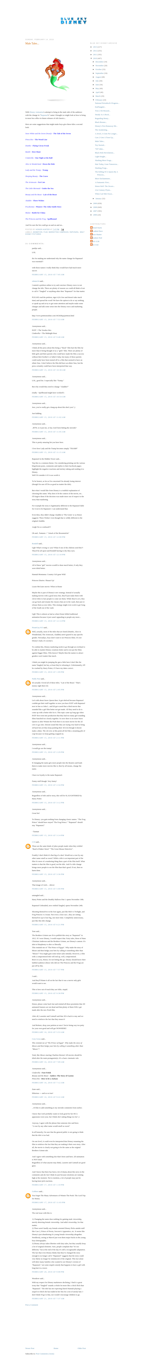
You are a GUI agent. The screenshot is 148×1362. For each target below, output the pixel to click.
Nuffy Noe (36, 679)
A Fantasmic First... (102, 182)
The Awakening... (101, 130)
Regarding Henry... (102, 118)
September (100, 73)
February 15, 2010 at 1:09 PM (48, 672)
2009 (95, 203)
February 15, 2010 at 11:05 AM (48, 432)
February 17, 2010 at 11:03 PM (48, 1202)
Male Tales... (100, 141)
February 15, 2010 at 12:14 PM (48, 621)
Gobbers (35, 1191)
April (98, 92)
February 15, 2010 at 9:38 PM (48, 993)
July (97, 81)
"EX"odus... (99, 149)
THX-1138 (95, 241)
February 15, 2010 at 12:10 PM (48, 554)
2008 (95, 207)
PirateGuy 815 (37, 627)
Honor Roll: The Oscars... (105, 186)
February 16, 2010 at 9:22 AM (48, 1097)
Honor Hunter (96, 234)
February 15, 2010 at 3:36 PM (48, 874)
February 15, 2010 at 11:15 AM (48, 452)
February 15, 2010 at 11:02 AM (48, 417)
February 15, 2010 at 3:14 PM (48, 835)
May (98, 88)
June (98, 85)
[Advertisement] (47, 1326)
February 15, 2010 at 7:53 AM (48, 319)
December (100, 62)
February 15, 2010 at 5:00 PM (48, 889)
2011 (95, 54)
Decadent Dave (97, 231)
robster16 (35, 281)
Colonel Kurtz (96, 228)
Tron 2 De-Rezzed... (102, 111)
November (100, 65)
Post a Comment (31, 1305)
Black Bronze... (101, 122)
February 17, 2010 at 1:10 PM (48, 1185)
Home (56, 1348)
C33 (33, 842)
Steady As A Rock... (102, 114)
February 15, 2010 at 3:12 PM (48, 802)
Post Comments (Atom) (45, 1354)
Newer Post (29, 1348)
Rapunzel (44, 115)
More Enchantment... (103, 178)
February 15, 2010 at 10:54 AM (49, 397)
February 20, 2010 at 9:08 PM (48, 1272)
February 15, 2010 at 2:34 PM (48, 785)
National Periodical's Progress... (107, 103)
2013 (95, 47)
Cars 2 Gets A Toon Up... (104, 137)
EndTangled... (100, 107)
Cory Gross (36, 1039)
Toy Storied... (100, 145)
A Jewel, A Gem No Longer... (106, 134)
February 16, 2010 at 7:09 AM (48, 1062)
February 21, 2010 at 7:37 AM (48, 1298)
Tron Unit (94, 245)
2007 (95, 211)
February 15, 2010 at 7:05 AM (48, 274)
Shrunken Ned (96, 238)
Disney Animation (37, 112)
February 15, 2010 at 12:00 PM (48, 537)
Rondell (35, 543)
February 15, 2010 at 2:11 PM (48, 738)
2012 (95, 51)
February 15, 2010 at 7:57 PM (48, 970)
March (98, 96)
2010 (95, 58)
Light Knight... (100, 156)
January (99, 198)
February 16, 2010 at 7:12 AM (48, 1083)
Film (46, 232)
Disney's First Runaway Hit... (106, 126)
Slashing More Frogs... (103, 160)
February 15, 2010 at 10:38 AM (49, 370)
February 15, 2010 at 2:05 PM (48, 689)
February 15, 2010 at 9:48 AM (48, 337)
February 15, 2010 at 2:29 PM (48, 752)
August (99, 77)
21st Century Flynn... (103, 190)
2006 (95, 215)
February (99, 100)
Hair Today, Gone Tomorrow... (106, 164)
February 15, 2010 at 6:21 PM (48, 924)
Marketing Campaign (59, 232)
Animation (37, 232)
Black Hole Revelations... (105, 153)
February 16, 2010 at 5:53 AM (48, 1032)
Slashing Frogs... (101, 168)
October (99, 69)
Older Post (82, 1348)
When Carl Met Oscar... (104, 194)
